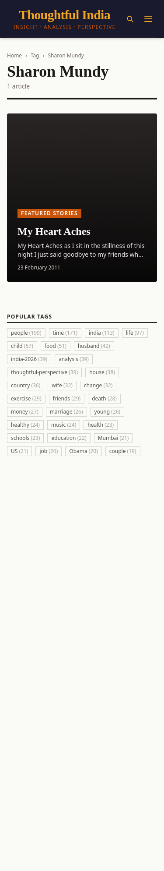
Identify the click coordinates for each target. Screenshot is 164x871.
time (65, 332)
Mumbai (113, 438)
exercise (26, 398)
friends (67, 398)
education (68, 438)
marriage (66, 411)
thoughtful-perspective (44, 372)
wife (62, 385)
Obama (83, 451)
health (100, 424)
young (107, 411)
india (102, 332)
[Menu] (148, 19)
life (135, 332)
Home (14, 55)
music (63, 424)
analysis (74, 359)
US (19, 451)
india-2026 (29, 359)
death (104, 398)
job (48, 451)
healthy (25, 424)
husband (94, 346)
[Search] (130, 19)
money (24, 411)
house (102, 372)
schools (25, 438)
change (98, 385)
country (25, 385)
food (55, 346)
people (26, 332)
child (22, 346)
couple (122, 451)
